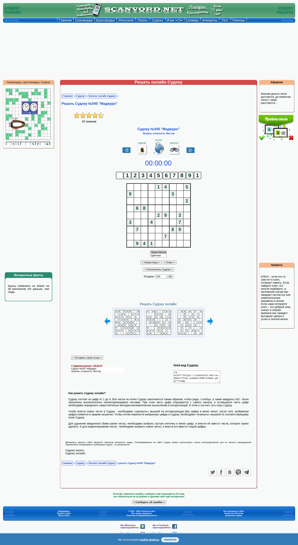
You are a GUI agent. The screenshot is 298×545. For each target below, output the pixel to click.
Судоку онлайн (75, 455)
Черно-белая (158, 252)
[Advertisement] (149, 51)
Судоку (80, 96)
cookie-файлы (149, 539)
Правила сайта (64, 515)
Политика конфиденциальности (142, 518)
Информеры (64, 513)
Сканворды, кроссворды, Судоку (28, 82)
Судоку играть (74, 452)
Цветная (158, 255)
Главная (67, 96)
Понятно (170, 539)
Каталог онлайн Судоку (102, 96)
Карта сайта (64, 518)
